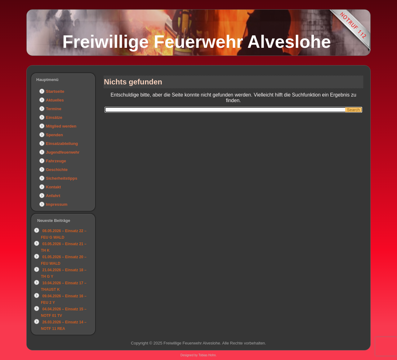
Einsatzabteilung (62, 143)
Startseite (55, 91)
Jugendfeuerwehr (62, 152)
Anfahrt (53, 195)
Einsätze (54, 117)
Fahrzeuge (56, 161)
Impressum (56, 204)
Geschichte (57, 169)
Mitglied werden (61, 126)
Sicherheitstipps (61, 178)
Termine (53, 108)
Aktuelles (55, 100)
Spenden (54, 135)
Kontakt (53, 187)
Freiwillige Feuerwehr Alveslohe (196, 42)
